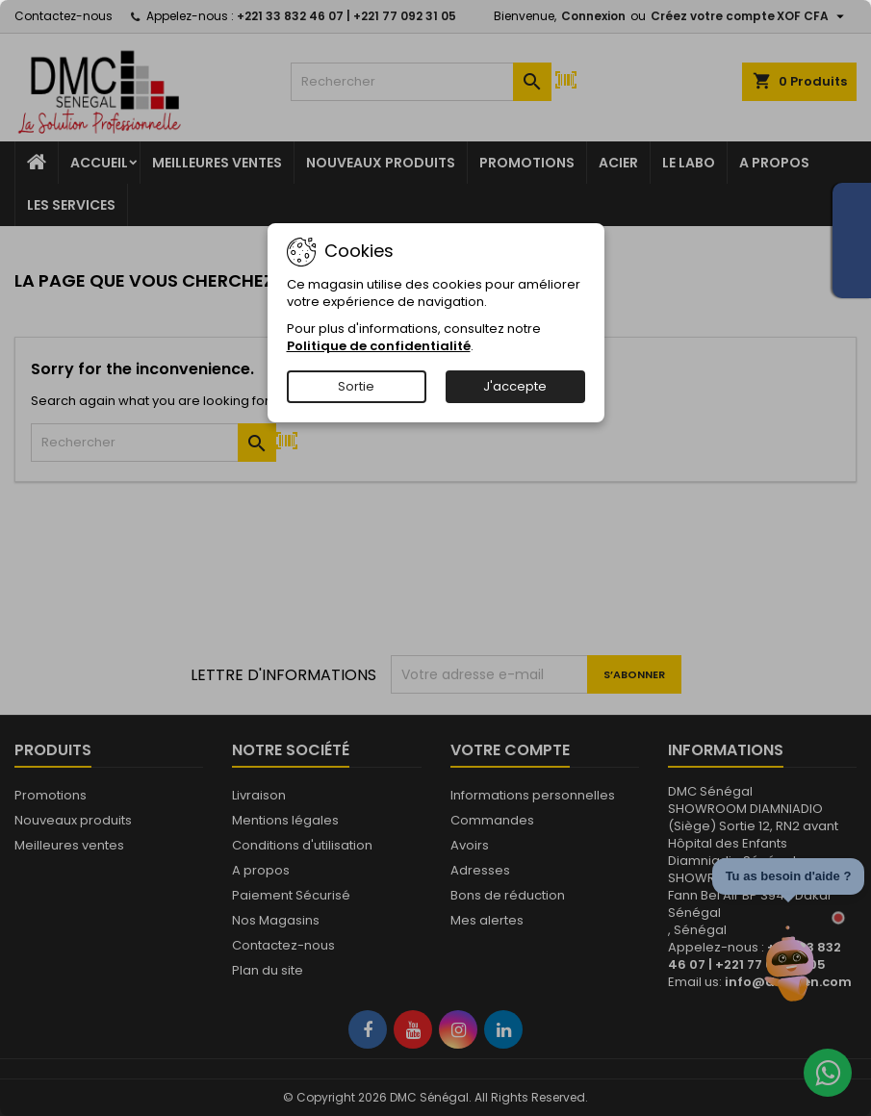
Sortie (356, 386)
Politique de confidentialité (379, 346)
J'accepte (515, 386)
